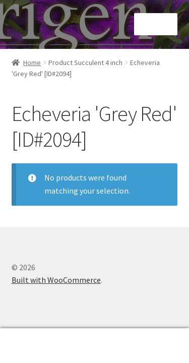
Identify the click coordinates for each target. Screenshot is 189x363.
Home (32, 62)
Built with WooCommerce (56, 280)
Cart (148, 338)
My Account (31, 346)
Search (94, 346)
